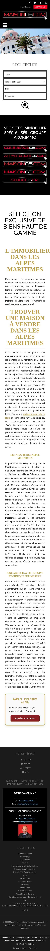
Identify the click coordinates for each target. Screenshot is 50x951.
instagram (40, 3)
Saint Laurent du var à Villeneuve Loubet (25, 897)
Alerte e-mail (40, 7)
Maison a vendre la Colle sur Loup (25, 866)
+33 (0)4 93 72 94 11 (27, 801)
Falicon (25, 863)
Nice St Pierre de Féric (25, 894)
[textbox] (25, 74)
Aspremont (25, 860)
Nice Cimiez (25, 878)
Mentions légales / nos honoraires (32, 922)
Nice (25, 875)
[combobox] (25, 74)
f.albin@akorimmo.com (28, 821)
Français (4, 3)
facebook (30, 3)
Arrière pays (25, 856)
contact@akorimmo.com (28, 804)
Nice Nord (25, 884)
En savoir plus (19, 948)
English (7, 3)
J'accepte (32, 948)
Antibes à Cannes (25, 853)
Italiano (15, 3)
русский (23, 3)
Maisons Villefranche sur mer (25, 872)
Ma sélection (26, 7)
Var (25, 900)
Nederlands (19, 3)
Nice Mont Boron (25, 881)
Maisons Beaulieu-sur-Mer (25, 869)
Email (46, 3)
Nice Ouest (25, 887)
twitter (35, 3)
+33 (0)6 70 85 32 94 (27, 818)
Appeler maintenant (25, 718)
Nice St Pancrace (25, 891)
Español (11, 3)
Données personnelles (14, 925)
